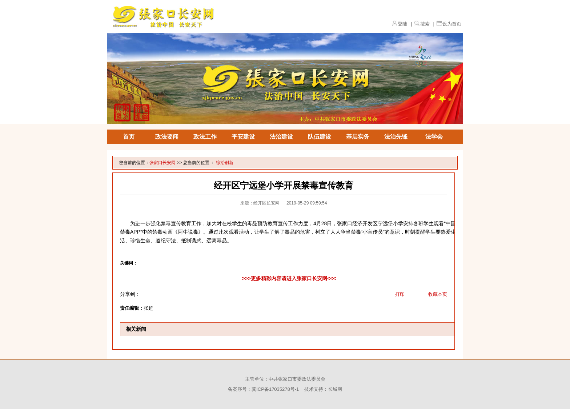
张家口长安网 (162, 162)
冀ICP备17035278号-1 (275, 389)
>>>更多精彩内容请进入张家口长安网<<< (289, 278)
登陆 (402, 24)
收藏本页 (437, 294)
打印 (400, 294)
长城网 (335, 389)
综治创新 (224, 162)
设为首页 (451, 24)
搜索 (425, 24)
